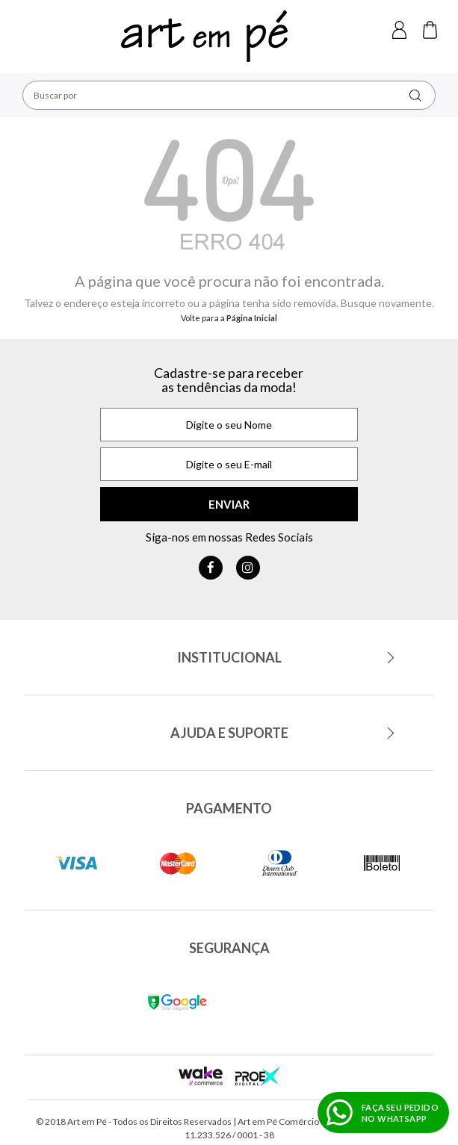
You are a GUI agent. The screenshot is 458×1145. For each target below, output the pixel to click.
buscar (415, 95)
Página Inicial (251, 318)
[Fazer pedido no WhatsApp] (383, 1112)
